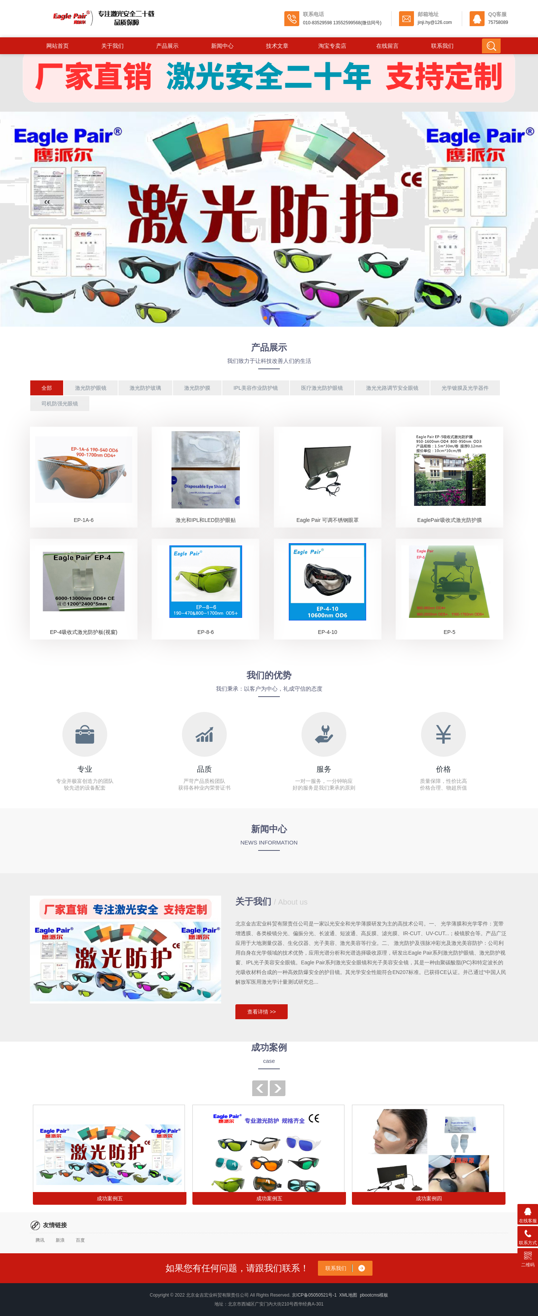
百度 (80, 1240)
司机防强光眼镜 (59, 404)
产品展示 (167, 46)
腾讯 (39, 1240)
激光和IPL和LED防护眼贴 (205, 520)
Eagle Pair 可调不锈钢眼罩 (328, 520)
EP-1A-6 (84, 520)
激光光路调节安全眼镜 (392, 388)
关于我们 (112, 46)
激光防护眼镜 (90, 388)
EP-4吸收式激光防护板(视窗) (83, 632)
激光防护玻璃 (145, 388)
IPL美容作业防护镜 (256, 388)
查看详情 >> (261, 1012)
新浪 (60, 1240)
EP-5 (449, 632)
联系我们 (442, 46)
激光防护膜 (197, 388)
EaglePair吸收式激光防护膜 (449, 520)
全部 (46, 388)
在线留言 (387, 46)
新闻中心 (222, 46)
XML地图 (348, 1295)
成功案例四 (429, 1198)
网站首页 (57, 46)
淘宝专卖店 (332, 46)
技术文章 (277, 46)
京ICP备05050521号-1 (314, 1295)
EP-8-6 (206, 632)
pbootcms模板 (374, 1295)
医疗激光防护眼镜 (322, 388)
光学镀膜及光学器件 (465, 388)
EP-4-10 (327, 632)
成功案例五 (110, 1198)
